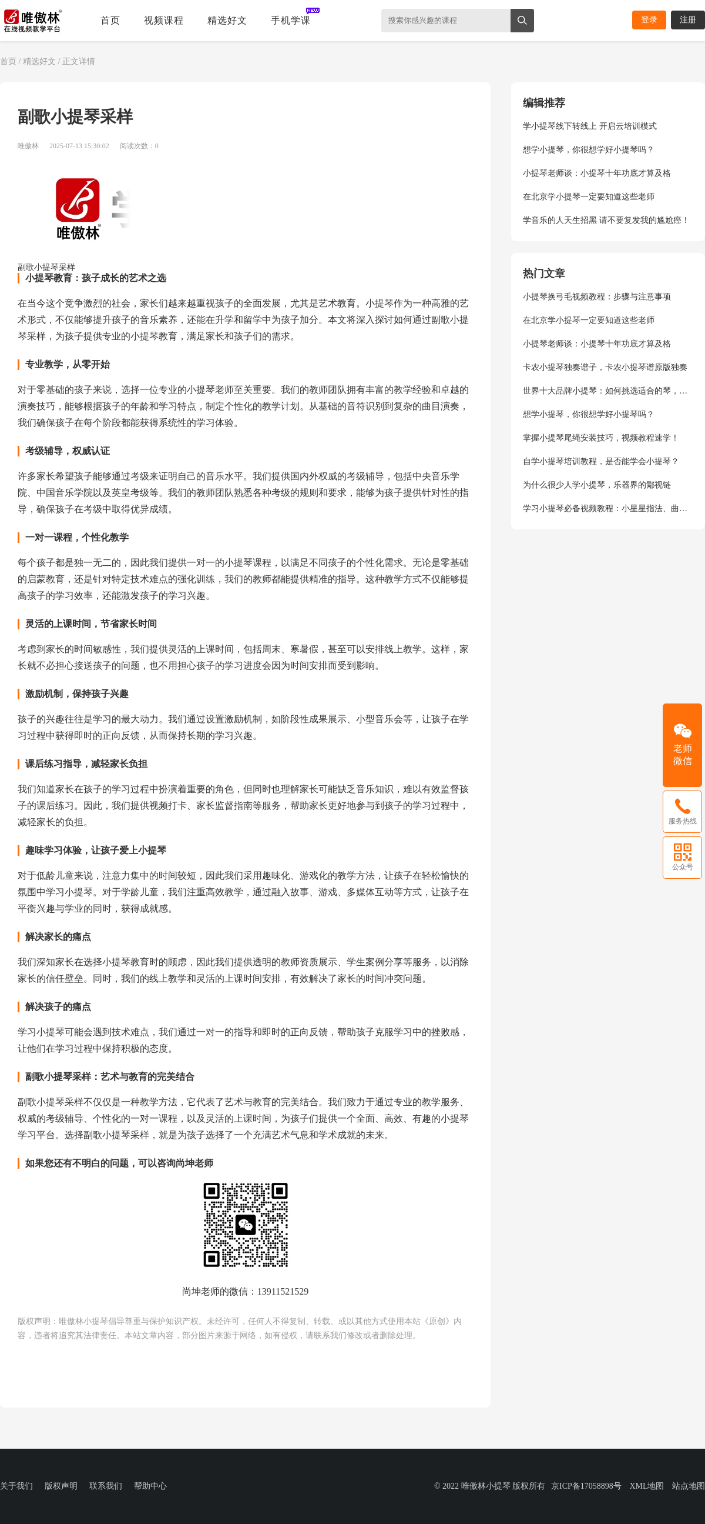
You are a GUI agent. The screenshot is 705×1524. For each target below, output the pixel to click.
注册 (688, 19)
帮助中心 (150, 1486)
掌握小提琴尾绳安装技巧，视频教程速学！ (601, 437)
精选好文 (227, 20)
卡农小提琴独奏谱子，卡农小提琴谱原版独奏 (605, 367)
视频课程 (164, 20)
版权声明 (61, 1486)
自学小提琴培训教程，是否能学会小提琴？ (601, 461)
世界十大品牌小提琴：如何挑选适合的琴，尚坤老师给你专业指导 (608, 390)
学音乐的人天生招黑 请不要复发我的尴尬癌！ (606, 220)
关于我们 (16, 1486)
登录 (649, 19)
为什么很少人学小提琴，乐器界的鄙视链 (597, 485)
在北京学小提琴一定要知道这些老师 (588, 196)
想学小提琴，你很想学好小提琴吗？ (588, 149)
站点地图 (688, 1486)
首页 (110, 20)
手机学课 (291, 20)
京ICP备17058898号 (586, 1486)
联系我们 (105, 1486)
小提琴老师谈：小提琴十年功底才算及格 (597, 173)
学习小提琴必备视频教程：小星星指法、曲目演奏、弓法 (608, 508)
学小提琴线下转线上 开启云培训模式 (590, 126)
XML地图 (646, 1486)
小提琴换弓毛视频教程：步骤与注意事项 (597, 296)
